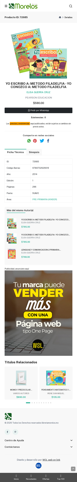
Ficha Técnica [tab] (15, 152)
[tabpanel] (21, 383)
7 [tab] (43, 403)
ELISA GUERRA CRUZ (38, 92)
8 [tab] (46, 403)
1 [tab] (28, 403)
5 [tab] (39, 403)
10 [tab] (50, 403)
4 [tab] (36, 403)
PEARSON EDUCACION (38, 97)
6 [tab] (41, 403)
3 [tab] (34, 403)
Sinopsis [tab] (35, 152)
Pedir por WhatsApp (38, 110)
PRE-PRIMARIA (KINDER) (44, 199)
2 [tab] (32, 403)
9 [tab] (48, 403)
